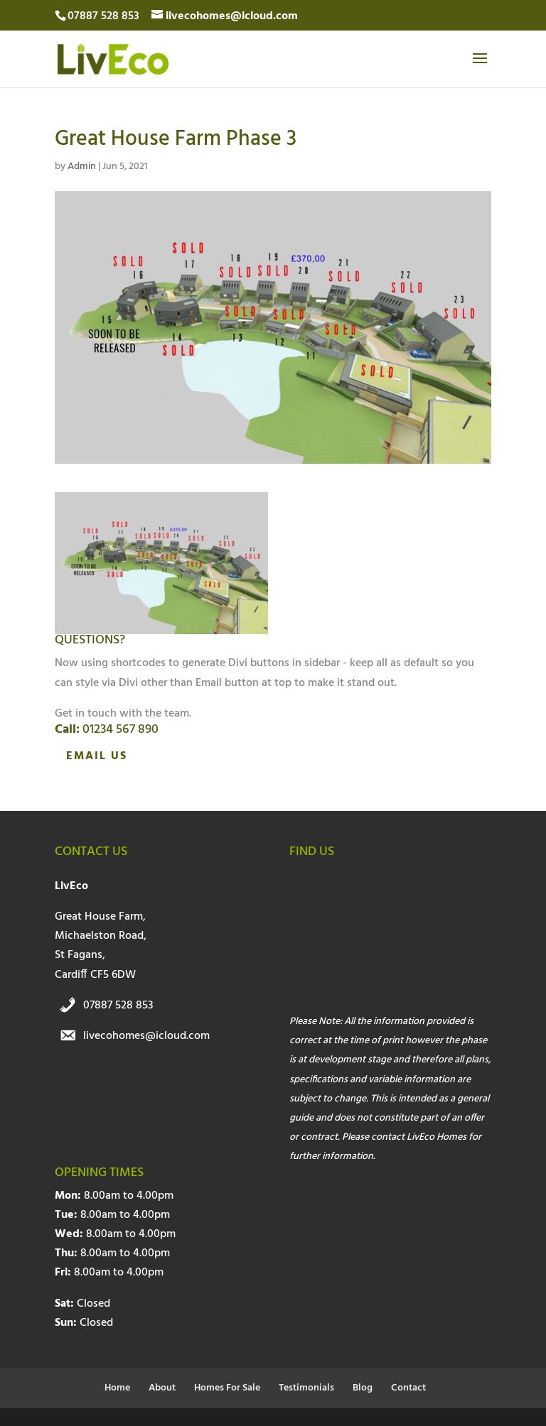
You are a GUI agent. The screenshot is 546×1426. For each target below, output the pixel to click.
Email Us (96, 756)
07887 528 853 (118, 1005)
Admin (82, 166)
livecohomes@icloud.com (146, 1036)
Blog (363, 1388)
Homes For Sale (227, 1388)
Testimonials (306, 1388)
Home (117, 1388)
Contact (408, 1388)
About (162, 1388)
